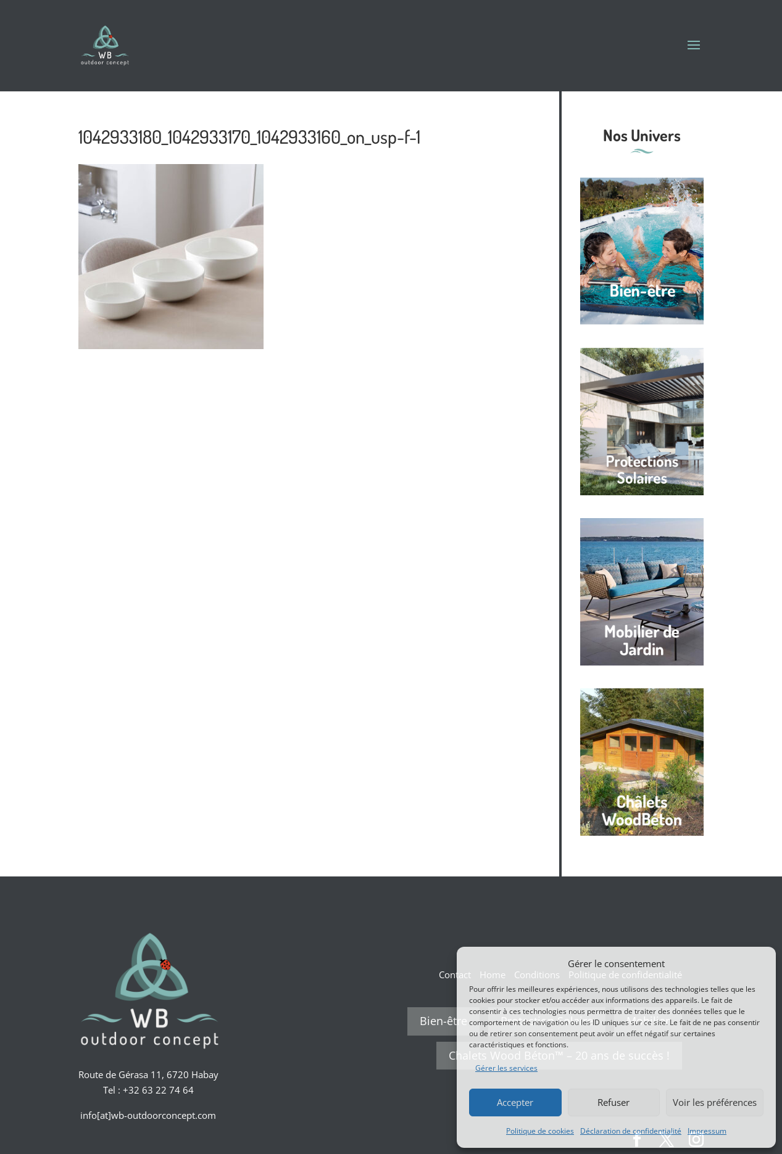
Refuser (613, 1102)
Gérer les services (506, 1068)
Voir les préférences (715, 1102)
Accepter (515, 1102)
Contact (455, 974)
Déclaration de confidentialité (630, 1131)
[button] (757, 963)
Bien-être (443, 1020)
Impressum (707, 1131)
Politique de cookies (540, 1131)
